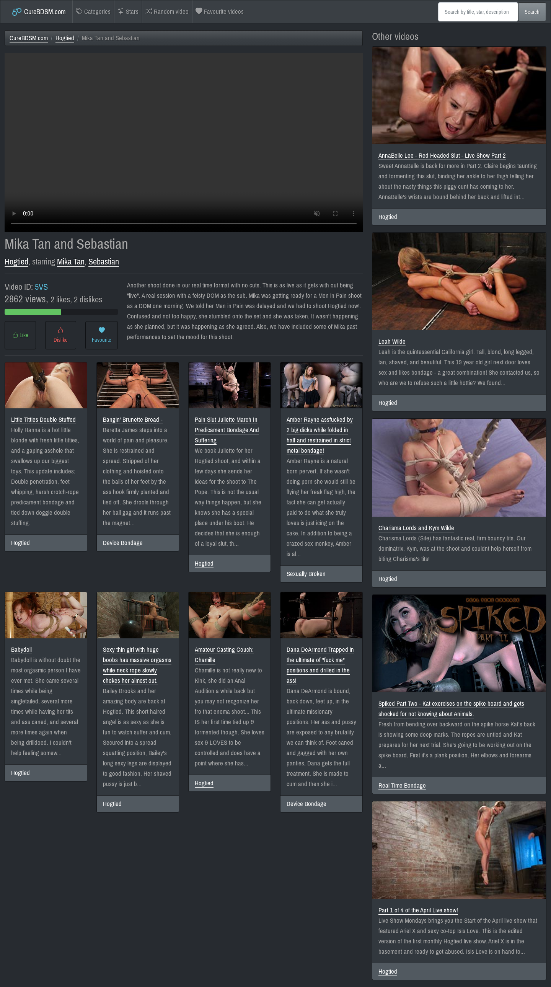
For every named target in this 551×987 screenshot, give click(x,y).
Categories (93, 12)
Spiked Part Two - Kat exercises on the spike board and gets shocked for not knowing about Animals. (451, 709)
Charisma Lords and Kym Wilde (416, 528)
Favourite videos (220, 12)
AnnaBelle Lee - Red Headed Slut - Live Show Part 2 (442, 156)
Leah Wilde (392, 341)
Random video (167, 12)
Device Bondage (123, 543)
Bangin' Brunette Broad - (133, 420)
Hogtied (64, 38)
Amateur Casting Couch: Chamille (224, 655)
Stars (128, 12)
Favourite (101, 335)
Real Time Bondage (402, 785)
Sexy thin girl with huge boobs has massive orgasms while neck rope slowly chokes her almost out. (137, 665)
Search (532, 12)
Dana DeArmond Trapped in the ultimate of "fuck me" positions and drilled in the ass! (320, 665)
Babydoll (21, 650)
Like (20, 335)
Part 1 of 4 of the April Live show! (418, 910)
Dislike (61, 335)
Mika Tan (71, 261)
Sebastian (103, 261)
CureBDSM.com (38, 11)
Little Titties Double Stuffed (43, 420)
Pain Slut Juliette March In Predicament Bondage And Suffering (227, 430)
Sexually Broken (306, 574)
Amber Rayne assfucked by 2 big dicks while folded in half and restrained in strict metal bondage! (320, 435)
